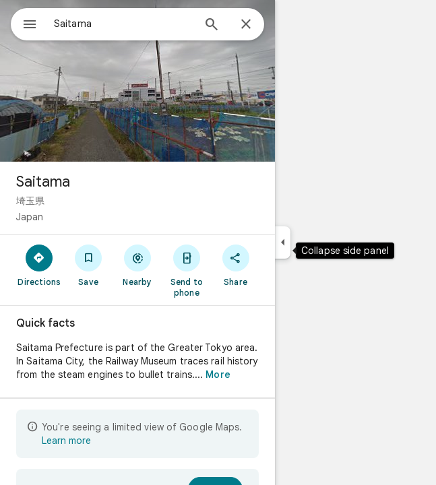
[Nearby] (137, 265)
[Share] (235, 265)
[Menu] (30, 25)
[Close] (246, 25)
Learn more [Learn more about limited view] (66, 440)
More (218, 374)
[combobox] (123, 23)
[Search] (211, 25)
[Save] (88, 265)
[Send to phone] (186, 270)
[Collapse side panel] (282, 242)
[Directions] (39, 265)
